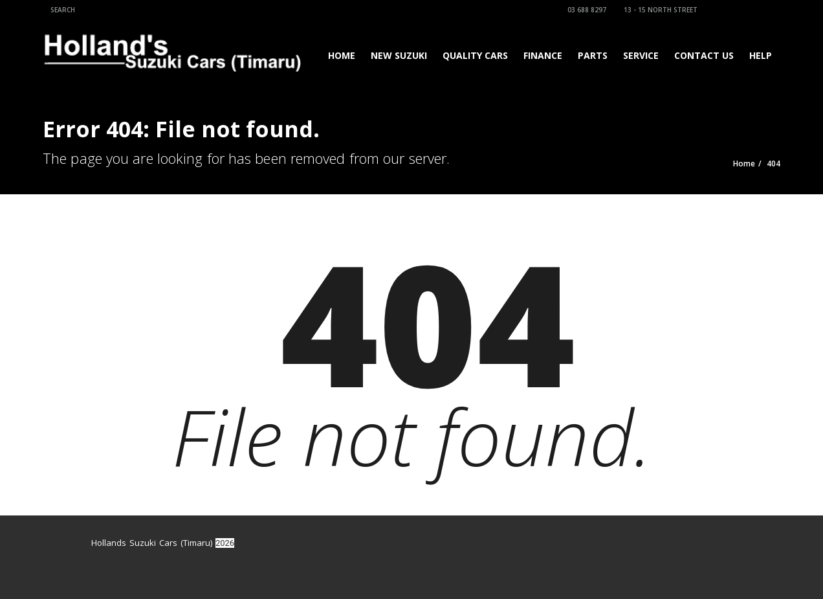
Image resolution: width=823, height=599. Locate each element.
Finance (542, 55)
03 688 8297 (585, 9)
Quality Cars (475, 55)
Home (341, 55)
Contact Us (704, 55)
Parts (593, 55)
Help (760, 55)
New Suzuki (399, 55)
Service (641, 55)
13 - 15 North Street (658, 9)
